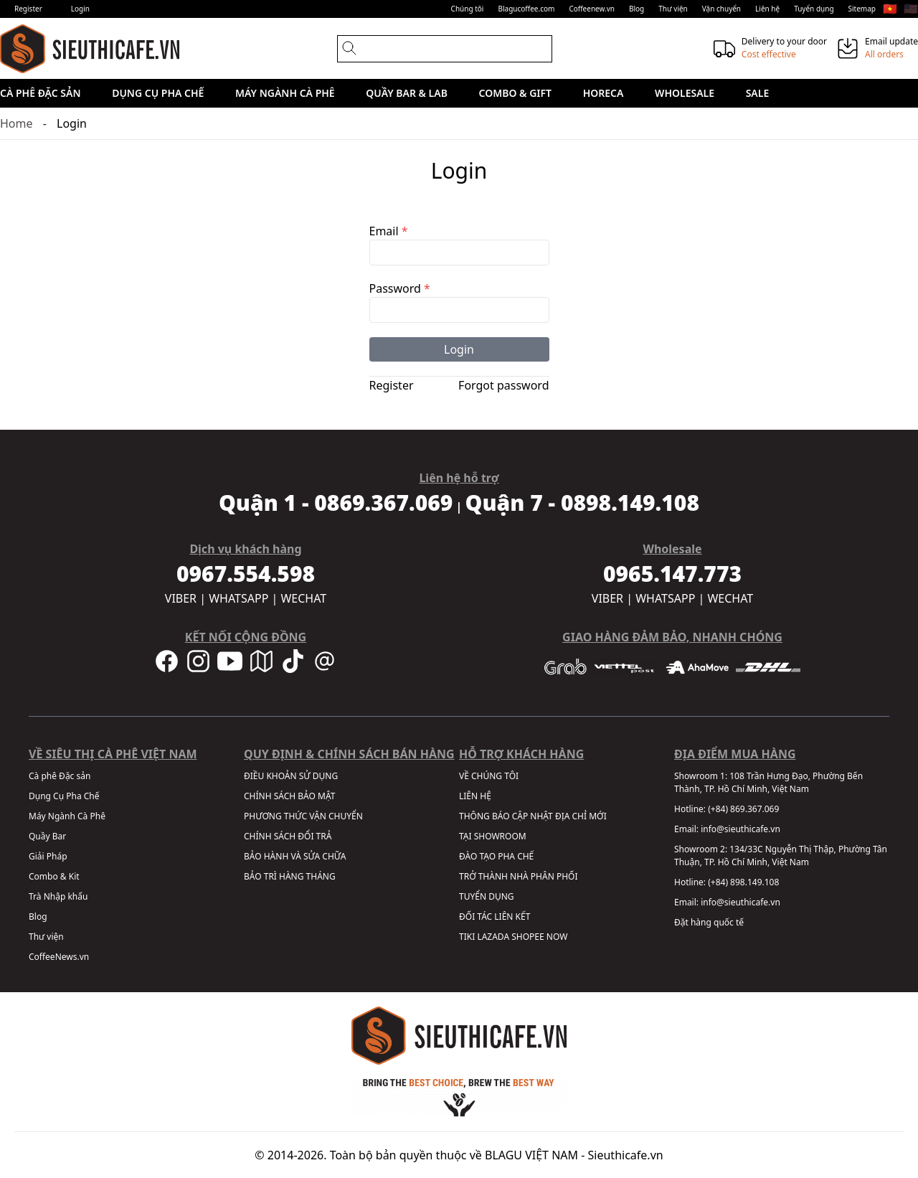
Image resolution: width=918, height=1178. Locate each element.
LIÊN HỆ (475, 796)
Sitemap (862, 9)
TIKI (467, 936)
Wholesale (684, 93)
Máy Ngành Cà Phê (285, 93)
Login (80, 9)
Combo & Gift (515, 93)
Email (388, 231)
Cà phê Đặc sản (40, 93)
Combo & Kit (54, 876)
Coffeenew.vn (592, 9)
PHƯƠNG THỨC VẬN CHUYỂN (303, 816)
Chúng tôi (467, 9)
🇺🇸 (911, 9)
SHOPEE (527, 936)
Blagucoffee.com (526, 9)
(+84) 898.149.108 (743, 882)
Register (28, 9)
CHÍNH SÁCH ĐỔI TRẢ (287, 836)
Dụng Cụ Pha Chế (158, 93)
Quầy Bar (47, 836)
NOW (557, 936)
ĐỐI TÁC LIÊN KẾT (494, 916)
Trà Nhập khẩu (58, 896)
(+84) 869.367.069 (743, 809)
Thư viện (673, 9)
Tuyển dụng (813, 9)
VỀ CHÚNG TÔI (489, 776)
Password (399, 288)
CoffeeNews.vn (59, 957)
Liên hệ (767, 9)
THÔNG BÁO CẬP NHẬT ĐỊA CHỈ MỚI (533, 816)
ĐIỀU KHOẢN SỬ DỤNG (291, 776)
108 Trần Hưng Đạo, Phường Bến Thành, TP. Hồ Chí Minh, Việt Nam (768, 782)
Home (16, 123)
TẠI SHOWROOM (492, 836)
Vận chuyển (721, 9)
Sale (758, 93)
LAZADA (493, 936)
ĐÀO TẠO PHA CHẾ (496, 856)
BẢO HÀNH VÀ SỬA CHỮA (295, 856)
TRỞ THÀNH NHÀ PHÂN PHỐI (518, 876)
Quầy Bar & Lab (407, 93)
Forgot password (503, 385)
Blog (636, 9)
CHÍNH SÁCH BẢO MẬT (289, 796)
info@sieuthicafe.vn (740, 829)
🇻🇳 (890, 9)
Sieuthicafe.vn (625, 1155)
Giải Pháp (48, 856)
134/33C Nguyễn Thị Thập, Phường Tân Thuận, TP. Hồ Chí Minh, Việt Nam (780, 855)
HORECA (603, 93)
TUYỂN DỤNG (486, 896)
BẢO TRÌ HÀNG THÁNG (290, 876)
